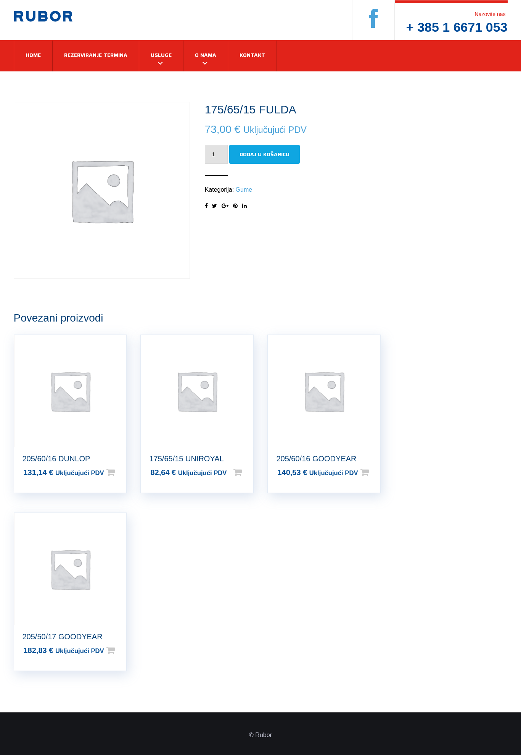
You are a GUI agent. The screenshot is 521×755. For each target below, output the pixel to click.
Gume (244, 189)
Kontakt (252, 55)
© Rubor (260, 735)
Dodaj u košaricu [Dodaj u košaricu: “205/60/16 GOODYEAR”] (376, 472)
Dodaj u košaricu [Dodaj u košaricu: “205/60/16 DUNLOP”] (122, 472)
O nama (205, 55)
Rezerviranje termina (95, 55)
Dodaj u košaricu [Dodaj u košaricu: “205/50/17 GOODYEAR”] (122, 650)
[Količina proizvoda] (216, 154)
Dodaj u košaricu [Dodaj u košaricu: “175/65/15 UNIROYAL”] (249, 472)
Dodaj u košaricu (264, 154)
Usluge (161, 55)
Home (33, 55)
